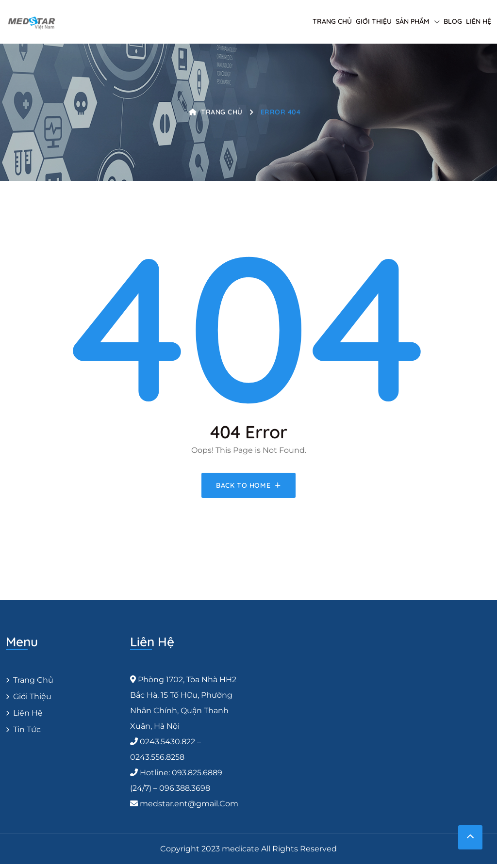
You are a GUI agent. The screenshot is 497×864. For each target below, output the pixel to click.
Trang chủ (332, 21)
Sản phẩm (413, 21)
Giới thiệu (374, 21)
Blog (453, 21)
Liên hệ (478, 21)
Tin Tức (27, 729)
